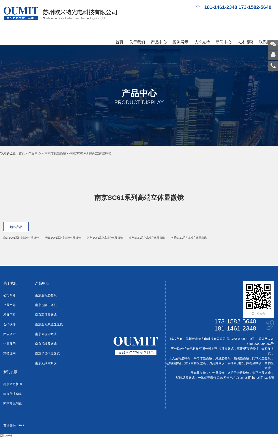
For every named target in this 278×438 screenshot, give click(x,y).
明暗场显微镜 (185, 377)
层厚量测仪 (235, 363)
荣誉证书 (9, 353)
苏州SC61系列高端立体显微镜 (147, 237)
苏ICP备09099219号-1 (242, 339)
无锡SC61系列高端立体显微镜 (63, 237)
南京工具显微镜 (46, 314)
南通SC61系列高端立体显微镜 (189, 237)
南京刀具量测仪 (46, 363)
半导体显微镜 (203, 358)
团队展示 (9, 334)
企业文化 (9, 305)
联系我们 (267, 42)
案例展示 (180, 42)
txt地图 (269, 377)
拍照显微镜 (241, 358)
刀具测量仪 (216, 363)
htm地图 (257, 377)
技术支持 (202, 42)
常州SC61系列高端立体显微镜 (105, 237)
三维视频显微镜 (247, 348)
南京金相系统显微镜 (49, 324)
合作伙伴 (9, 324)
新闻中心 (223, 42)
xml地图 (245, 377)
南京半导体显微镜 (47, 353)
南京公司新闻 (12, 384)
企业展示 (9, 343)
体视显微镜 (253, 363)
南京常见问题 (12, 403)
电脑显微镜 (173, 363)
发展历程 (9, 314)
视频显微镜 (226, 348)
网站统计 (6, 436)
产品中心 (159, 42)
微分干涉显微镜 (238, 373)
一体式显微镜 (207, 377)
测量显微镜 (223, 358)
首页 (119, 42)
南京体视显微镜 (55, 153)
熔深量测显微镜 (195, 363)
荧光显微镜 (198, 373)
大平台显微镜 (261, 373)
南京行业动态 (12, 393)
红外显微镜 (216, 373)
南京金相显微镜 (46, 295)
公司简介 (9, 295)
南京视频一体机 (46, 305)
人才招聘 (245, 42)
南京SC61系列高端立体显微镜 (90, 153)
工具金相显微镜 (179, 358)
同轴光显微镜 (261, 358)
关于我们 (137, 42)
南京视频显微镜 (46, 343)
